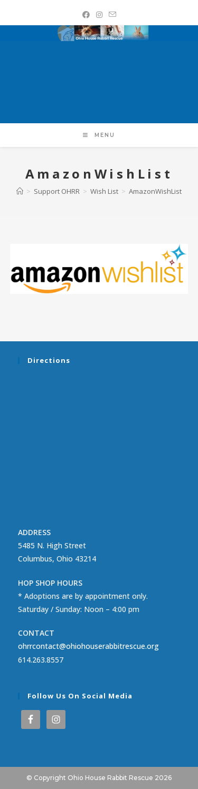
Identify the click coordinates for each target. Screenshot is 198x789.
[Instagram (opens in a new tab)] (99, 14)
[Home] (19, 191)
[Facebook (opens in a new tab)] (86, 14)
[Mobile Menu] (99, 135)
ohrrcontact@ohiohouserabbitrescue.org (88, 646)
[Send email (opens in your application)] (112, 14)
